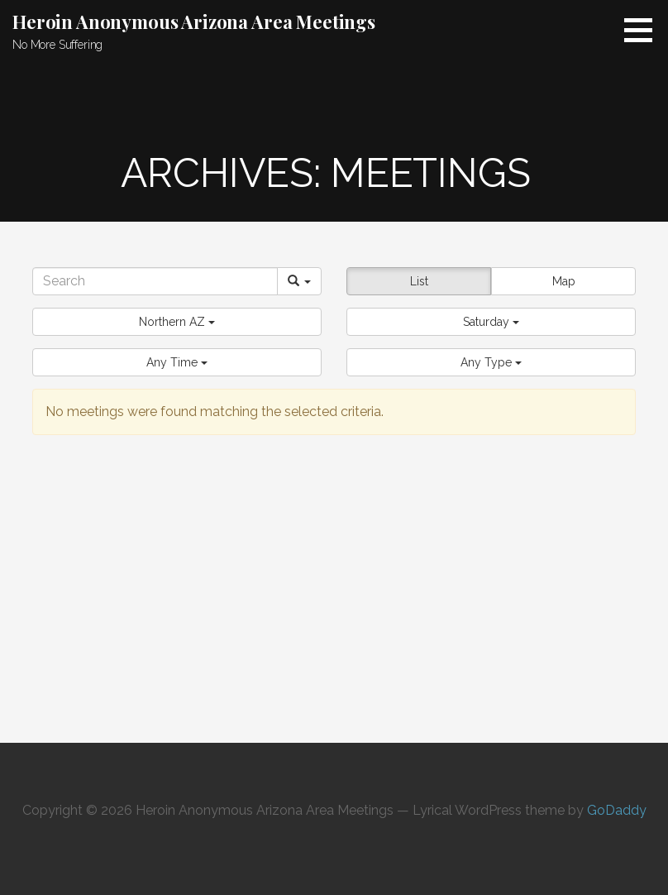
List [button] (419, 281)
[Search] (155, 281)
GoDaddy (617, 810)
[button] (177, 322)
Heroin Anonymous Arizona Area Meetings (193, 21)
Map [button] (563, 281)
